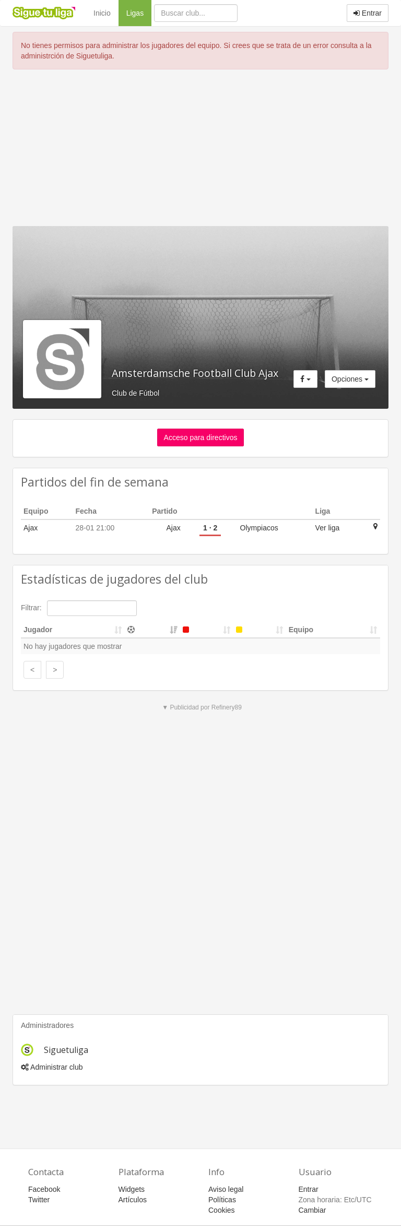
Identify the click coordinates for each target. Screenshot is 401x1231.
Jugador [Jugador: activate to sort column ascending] (37, 629)
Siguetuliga (66, 1050)
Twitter (39, 1200)
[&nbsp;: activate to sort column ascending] (152, 630)
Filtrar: (79, 608)
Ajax (30, 528)
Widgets (132, 1189)
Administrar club (51, 1067)
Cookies (221, 1210)
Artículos (133, 1200)
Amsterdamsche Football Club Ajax (195, 373)
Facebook (44, 1189)
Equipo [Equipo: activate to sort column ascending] (301, 629)
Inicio (102, 13)
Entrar (367, 13)
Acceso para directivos (201, 437)
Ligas (138, 12)
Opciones (350, 379)
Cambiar (312, 1210)
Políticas (222, 1200)
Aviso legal (225, 1189)
